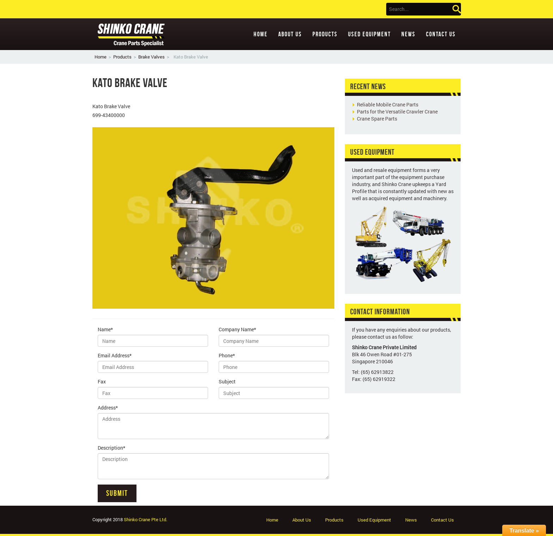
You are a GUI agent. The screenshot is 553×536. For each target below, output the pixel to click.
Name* (105, 329)
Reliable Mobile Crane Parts (387, 104)
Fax (102, 381)
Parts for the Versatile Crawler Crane (397, 111)
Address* (108, 407)
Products (325, 34)
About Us (290, 34)
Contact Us (441, 34)
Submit (117, 493)
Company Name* (237, 329)
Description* (111, 447)
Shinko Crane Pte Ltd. (145, 519)
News (408, 34)
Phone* (227, 355)
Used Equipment (369, 34)
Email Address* (115, 355)
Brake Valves (151, 57)
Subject (227, 381)
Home (261, 34)
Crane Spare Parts (377, 118)
